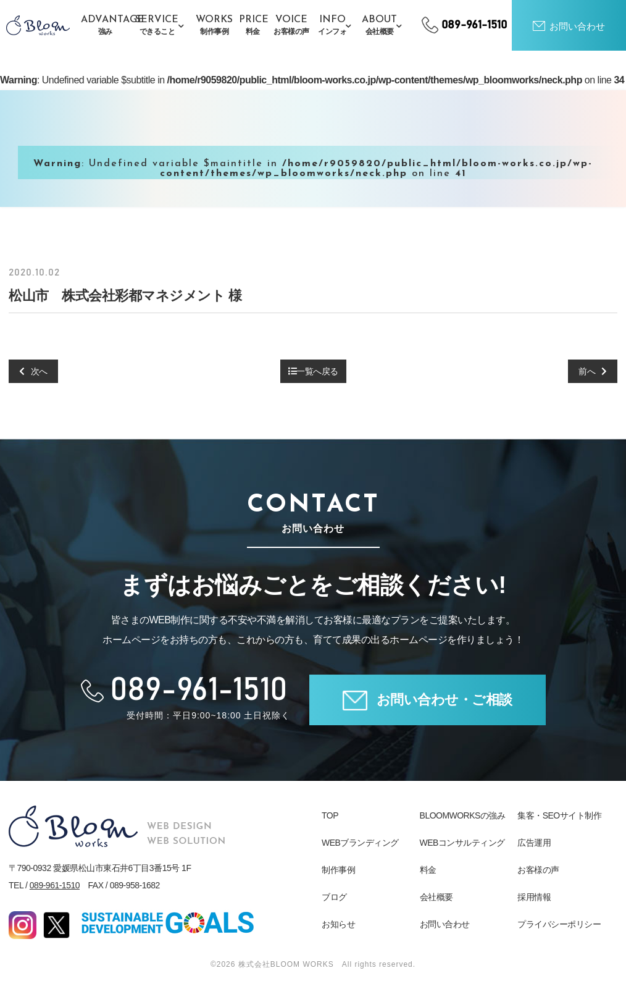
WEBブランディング (360, 843)
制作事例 (338, 870)
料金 (428, 870)
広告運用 (534, 843)
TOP (330, 815)
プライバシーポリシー (559, 924)
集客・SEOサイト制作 (559, 815)
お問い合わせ (445, 924)
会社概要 (436, 897)
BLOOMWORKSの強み (463, 815)
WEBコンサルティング (462, 843)
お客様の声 (538, 870)
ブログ (334, 897)
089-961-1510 (55, 885)
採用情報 (534, 897)
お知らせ (338, 924)
